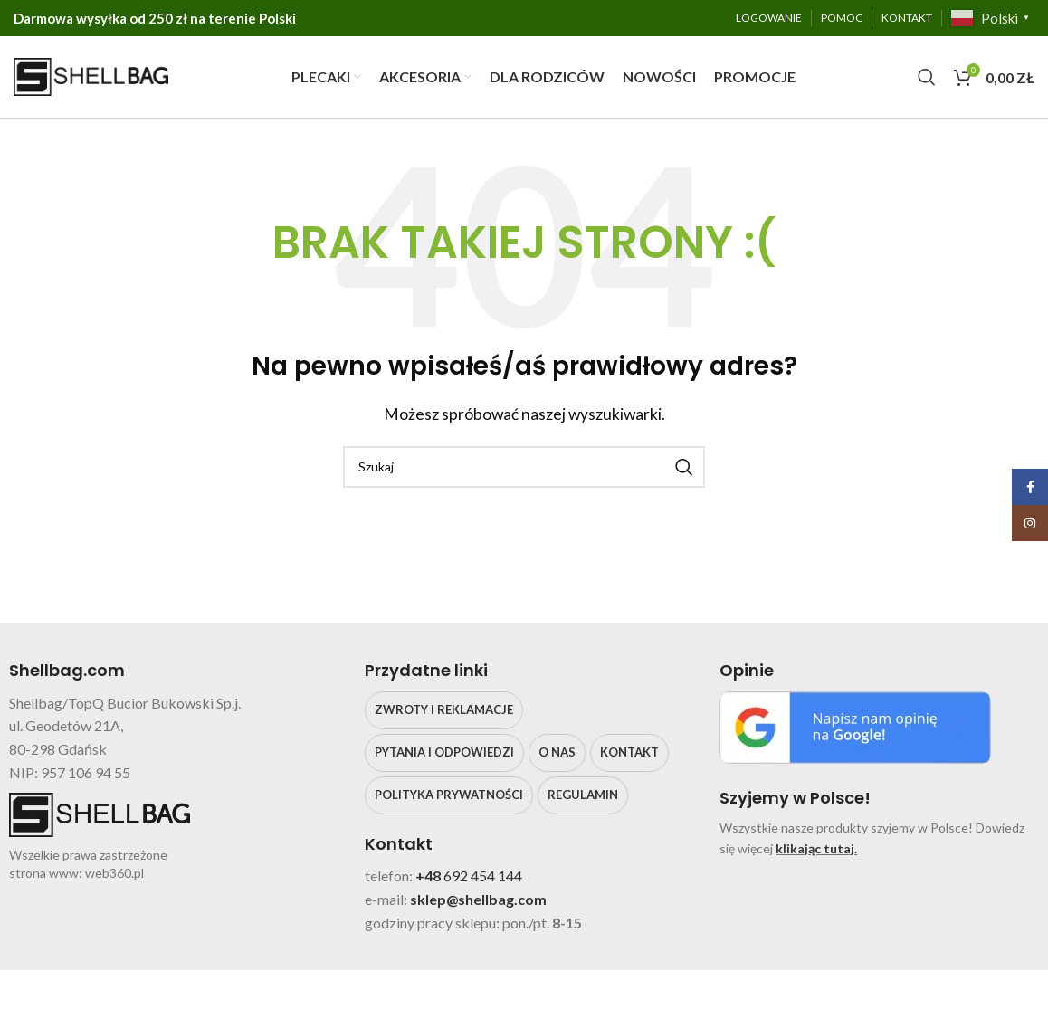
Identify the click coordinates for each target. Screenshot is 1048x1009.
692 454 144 (482, 876)
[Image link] (855, 725)
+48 (429, 876)
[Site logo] (91, 74)
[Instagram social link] (1030, 523)
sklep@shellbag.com (478, 899)
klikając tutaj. (816, 848)
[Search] (927, 77)
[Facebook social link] (1030, 487)
